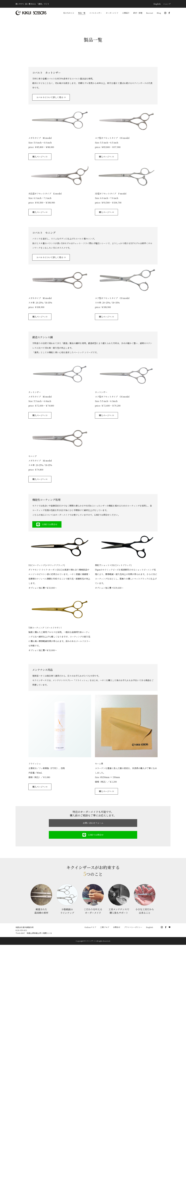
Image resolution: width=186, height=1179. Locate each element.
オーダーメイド (112, 13)
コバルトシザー (95, 13)
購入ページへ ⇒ (39, 156)
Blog (159, 13)
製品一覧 (81, 13)
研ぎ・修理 (137, 13)
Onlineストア (90, 927)
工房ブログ (104, 927)
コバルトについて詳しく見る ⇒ (51, 97)
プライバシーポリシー (133, 927)
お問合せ (116, 927)
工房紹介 (125, 13)
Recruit (149, 13)
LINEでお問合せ (46, 524)
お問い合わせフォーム (93, 822)
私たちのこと (68, 13)
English (157, 4)
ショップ (167, 4)
